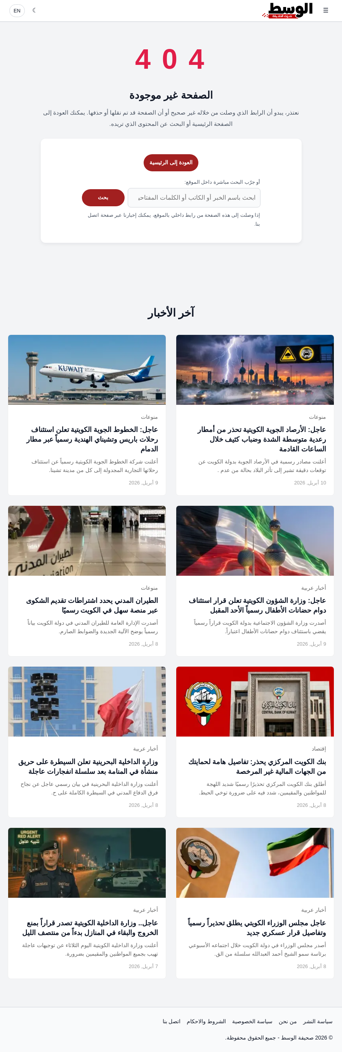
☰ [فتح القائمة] (325, 10)
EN (17, 11)
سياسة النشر (318, 1021)
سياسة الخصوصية (252, 1021)
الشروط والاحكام (206, 1021)
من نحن (288, 1021)
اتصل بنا (172, 1021)
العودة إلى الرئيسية (171, 162)
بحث (103, 197)
